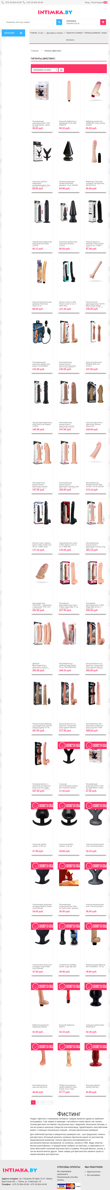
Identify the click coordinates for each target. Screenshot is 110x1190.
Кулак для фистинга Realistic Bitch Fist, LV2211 (94, 364)
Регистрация (99, 2)
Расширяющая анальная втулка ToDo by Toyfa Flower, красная (68, 906)
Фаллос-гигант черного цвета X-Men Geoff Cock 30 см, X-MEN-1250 (41, 545)
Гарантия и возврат (74, 33)
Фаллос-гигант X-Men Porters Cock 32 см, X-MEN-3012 (67, 304)
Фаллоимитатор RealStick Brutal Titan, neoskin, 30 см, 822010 (95, 485)
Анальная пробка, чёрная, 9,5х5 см (39, 845)
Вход (87, 2)
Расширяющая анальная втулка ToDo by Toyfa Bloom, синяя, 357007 (41, 124)
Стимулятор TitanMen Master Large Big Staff (67, 966)
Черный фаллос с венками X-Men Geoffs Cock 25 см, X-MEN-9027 (95, 245)
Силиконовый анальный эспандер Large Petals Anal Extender (42, 966)
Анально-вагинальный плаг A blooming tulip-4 (95, 845)
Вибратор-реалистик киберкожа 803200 (40, 1026)
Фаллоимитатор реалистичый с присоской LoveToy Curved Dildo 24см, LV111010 (39, 486)
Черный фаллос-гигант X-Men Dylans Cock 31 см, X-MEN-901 (68, 545)
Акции (103, 33)
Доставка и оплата (55, 33)
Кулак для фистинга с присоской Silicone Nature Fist (94, 424)
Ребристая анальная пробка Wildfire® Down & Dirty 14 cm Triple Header (68, 1088)
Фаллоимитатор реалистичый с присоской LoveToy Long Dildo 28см (95, 546)
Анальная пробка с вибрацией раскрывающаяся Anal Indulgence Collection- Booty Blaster (41, 185)
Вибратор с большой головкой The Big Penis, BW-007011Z (95, 183)
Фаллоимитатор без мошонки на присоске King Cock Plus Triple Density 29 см (94, 726)
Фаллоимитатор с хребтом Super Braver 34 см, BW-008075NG (67, 665)
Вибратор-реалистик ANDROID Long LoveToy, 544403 (95, 123)
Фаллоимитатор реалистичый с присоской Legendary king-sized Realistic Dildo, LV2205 (67, 366)
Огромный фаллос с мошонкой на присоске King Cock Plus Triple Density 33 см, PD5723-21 (41, 788)
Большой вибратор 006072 (66, 1026)
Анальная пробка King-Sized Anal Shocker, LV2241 (68, 244)
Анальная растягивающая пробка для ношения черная (68, 786)
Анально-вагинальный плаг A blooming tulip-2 (95, 905)
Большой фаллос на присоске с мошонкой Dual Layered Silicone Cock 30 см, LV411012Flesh (67, 727)
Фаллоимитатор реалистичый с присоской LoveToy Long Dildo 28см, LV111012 (68, 485)
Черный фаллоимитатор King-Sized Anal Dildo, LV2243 (42, 244)
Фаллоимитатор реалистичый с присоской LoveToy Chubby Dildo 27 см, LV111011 (67, 426)
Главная (33, 33)
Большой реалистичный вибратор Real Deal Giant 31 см (41, 304)
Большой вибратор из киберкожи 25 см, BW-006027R (68, 123)
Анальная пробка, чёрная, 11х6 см (66, 845)
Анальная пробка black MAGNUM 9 (95, 1026)
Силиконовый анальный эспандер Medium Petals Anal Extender (42, 906)
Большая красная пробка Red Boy (93, 1086)
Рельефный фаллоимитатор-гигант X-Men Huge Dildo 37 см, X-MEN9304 (68, 606)
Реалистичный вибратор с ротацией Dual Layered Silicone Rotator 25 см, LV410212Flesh (42, 726)
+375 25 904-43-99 (12, 2)
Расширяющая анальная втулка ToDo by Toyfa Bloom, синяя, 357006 (95, 787)
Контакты (70, 40)
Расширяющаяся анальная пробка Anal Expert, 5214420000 (41, 364)
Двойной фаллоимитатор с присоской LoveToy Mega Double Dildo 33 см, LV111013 (40, 667)
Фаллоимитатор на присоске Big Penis (39, 1086)
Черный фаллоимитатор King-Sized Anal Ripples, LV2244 (42, 424)
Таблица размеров (92, 33)
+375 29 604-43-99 (33, 2)
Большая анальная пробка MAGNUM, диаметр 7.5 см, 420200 (68, 183)
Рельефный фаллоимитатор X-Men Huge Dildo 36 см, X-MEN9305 (95, 606)
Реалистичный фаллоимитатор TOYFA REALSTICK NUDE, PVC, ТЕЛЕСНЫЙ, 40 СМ (95, 306)
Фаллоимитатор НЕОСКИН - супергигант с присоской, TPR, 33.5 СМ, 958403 (42, 606)
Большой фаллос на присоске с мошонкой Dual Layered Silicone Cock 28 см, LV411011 (94, 666)
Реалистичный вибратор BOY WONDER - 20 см (95, 966)
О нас (40, 33)
